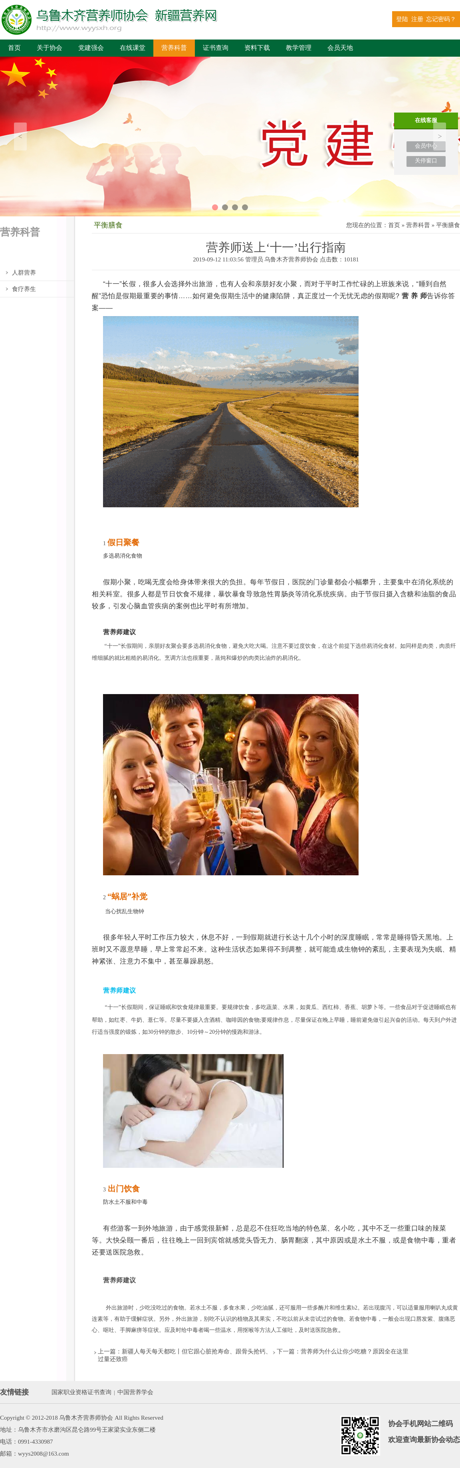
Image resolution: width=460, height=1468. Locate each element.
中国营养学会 (135, 1392)
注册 (417, 19)
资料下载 (257, 47)
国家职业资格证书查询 (81, 1392)
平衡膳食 (24, 256)
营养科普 (174, 47)
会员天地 (340, 47)
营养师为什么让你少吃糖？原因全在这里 (354, 1351)
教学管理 (298, 47)
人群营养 (24, 272)
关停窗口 (426, 161)
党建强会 (91, 47)
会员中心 (426, 146)
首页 (14, 47)
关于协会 (49, 47)
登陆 (402, 19)
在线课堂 (132, 47)
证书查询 (215, 47)
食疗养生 (24, 289)
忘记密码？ (441, 19)
